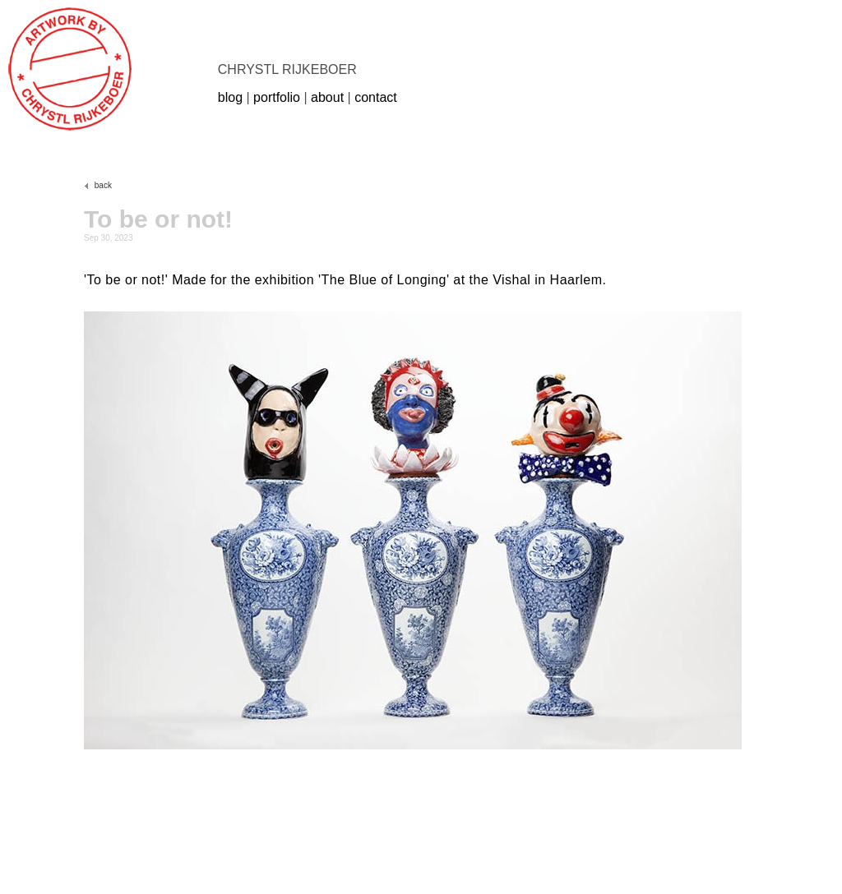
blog (230, 97)
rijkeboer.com (70, 69)
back (98, 185)
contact (375, 97)
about (327, 97)
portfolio (276, 97)
